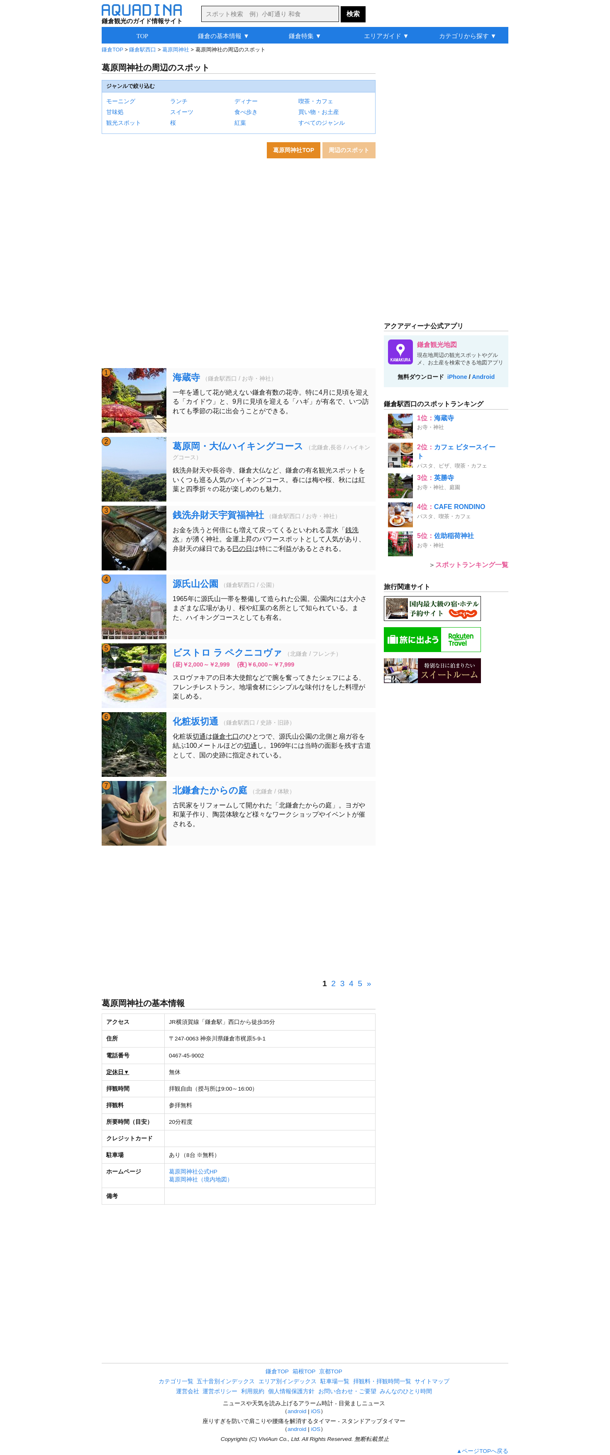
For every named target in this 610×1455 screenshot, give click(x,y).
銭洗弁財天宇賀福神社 (218, 515)
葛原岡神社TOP (293, 150)
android (297, 1411)
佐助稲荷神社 (454, 535)
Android (483, 376)
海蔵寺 (186, 377)
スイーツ (181, 112)
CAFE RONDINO (460, 506)
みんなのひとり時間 (406, 1391)
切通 (199, 736)
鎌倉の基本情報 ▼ (223, 35)
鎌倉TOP (112, 49)
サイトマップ (432, 1381)
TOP (142, 35)
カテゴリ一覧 (176, 1381)
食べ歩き (246, 112)
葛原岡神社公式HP (193, 1172)
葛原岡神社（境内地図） (201, 1179)
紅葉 (240, 122)
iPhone (457, 376)
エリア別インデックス (288, 1381)
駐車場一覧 (334, 1381)
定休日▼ (117, 1072)
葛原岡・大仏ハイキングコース (238, 446)
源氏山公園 (195, 584)
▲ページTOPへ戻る (482, 1451)
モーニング (120, 101)
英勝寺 (444, 477)
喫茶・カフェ (315, 101)
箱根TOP (304, 1371)
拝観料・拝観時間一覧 (382, 1381)
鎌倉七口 (225, 736)
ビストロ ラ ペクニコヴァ (227, 652)
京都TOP (330, 1371)
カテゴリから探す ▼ (468, 35)
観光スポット (123, 122)
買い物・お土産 (318, 112)
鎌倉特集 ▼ (305, 35)
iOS (315, 1411)
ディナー (246, 101)
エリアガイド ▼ (386, 35)
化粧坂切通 (195, 721)
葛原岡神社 (175, 49)
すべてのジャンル (321, 122)
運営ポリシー (220, 1391)
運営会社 (187, 1391)
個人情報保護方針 (291, 1391)
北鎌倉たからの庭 (210, 790)
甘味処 (115, 112)
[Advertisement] (238, 912)
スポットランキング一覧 (471, 564)
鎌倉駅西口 (142, 49)
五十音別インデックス (226, 1381)
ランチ (179, 101)
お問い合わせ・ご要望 (347, 1391)
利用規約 (252, 1391)
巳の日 (242, 548)
